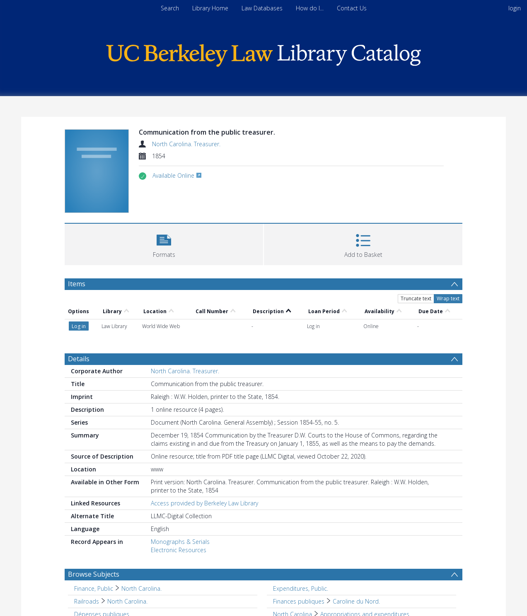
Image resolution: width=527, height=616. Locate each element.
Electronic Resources (178, 550)
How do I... (310, 8)
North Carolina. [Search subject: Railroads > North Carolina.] (127, 601)
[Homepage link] (263, 53)
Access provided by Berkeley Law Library (204, 503)
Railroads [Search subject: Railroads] (86, 601)
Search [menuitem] (170, 8)
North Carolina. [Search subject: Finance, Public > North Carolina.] (141, 588)
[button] (164, 243)
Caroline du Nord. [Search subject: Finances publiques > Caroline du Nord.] (356, 601)
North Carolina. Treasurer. (186, 144)
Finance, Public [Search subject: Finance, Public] (93, 588)
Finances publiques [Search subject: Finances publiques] (298, 601)
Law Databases (262, 8)
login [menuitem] (514, 8)
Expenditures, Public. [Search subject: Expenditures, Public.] (300, 588)
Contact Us (352, 8)
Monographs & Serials (180, 542)
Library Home (210, 8)
